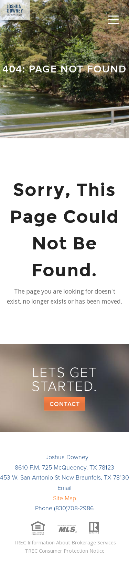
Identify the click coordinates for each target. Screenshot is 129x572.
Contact (65, 404)
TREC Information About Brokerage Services (64, 542)
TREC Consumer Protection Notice (65, 550)
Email (64, 488)
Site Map (64, 498)
